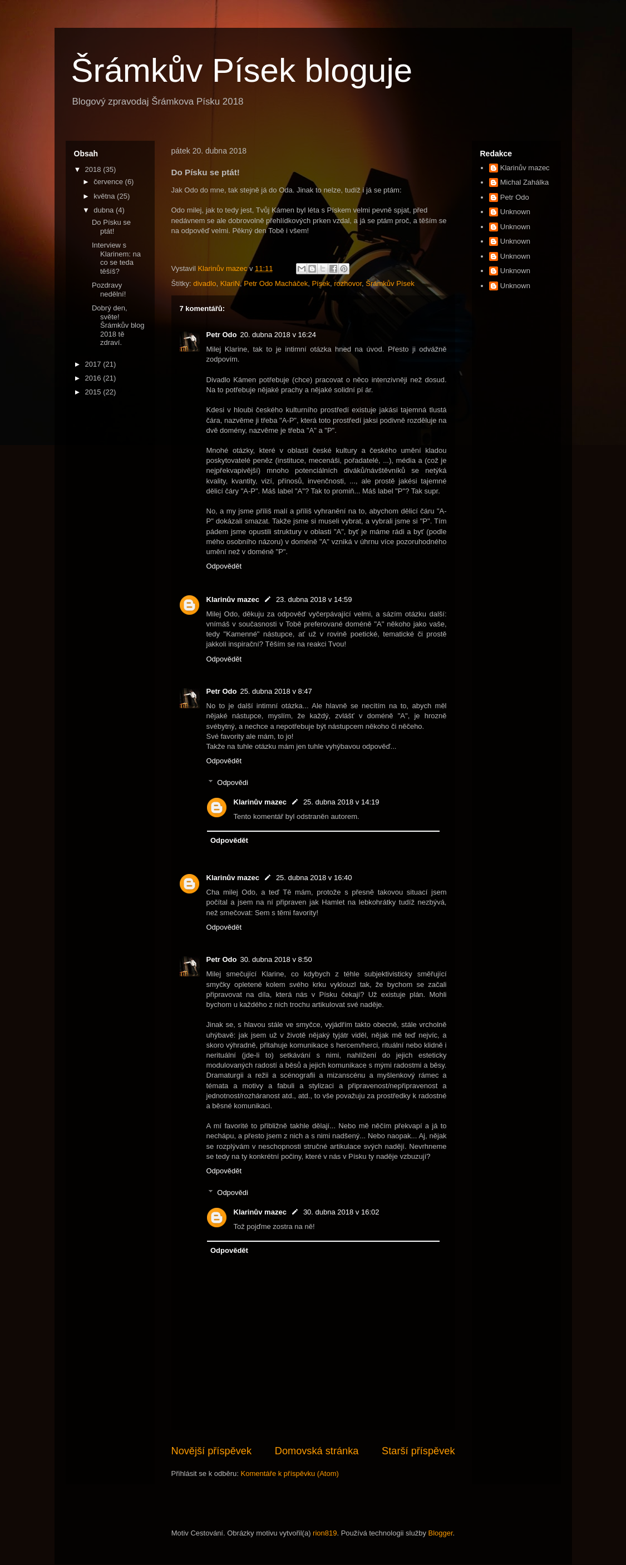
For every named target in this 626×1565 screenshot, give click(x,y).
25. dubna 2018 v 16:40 (314, 877)
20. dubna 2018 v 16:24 (278, 334)
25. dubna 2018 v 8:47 (276, 691)
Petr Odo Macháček (276, 283)
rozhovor (348, 283)
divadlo (204, 283)
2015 (94, 392)
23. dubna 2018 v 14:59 (314, 599)
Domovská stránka (317, 1451)
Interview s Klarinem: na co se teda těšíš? (116, 258)
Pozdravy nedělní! (109, 289)
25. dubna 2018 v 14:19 (341, 802)
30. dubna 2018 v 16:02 (341, 1212)
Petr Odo (221, 334)
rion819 (325, 1533)
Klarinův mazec (232, 599)
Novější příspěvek (211, 1451)
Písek (321, 283)
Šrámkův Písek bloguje (242, 70)
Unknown (515, 212)
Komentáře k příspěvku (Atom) (290, 1473)
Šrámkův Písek (390, 283)
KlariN (230, 283)
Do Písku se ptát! (111, 226)
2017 (94, 364)
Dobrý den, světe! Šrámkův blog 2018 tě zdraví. (118, 325)
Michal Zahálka (524, 182)
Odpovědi (232, 782)
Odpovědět (224, 566)
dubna (104, 210)
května (105, 196)
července (109, 181)
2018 (94, 169)
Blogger (440, 1533)
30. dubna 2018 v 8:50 (276, 959)
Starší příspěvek (418, 1451)
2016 (94, 378)
